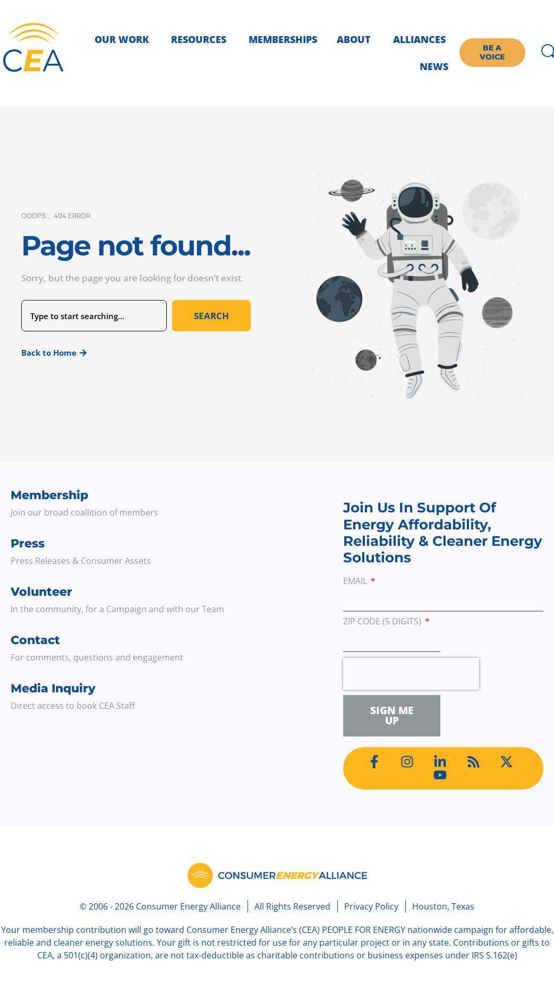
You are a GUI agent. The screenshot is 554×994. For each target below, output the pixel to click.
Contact (35, 640)
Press (28, 543)
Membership (49, 495)
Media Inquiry (53, 688)
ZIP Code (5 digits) (383, 622)
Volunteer (41, 592)
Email (356, 582)
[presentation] (411, 674)
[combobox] (94, 315)
